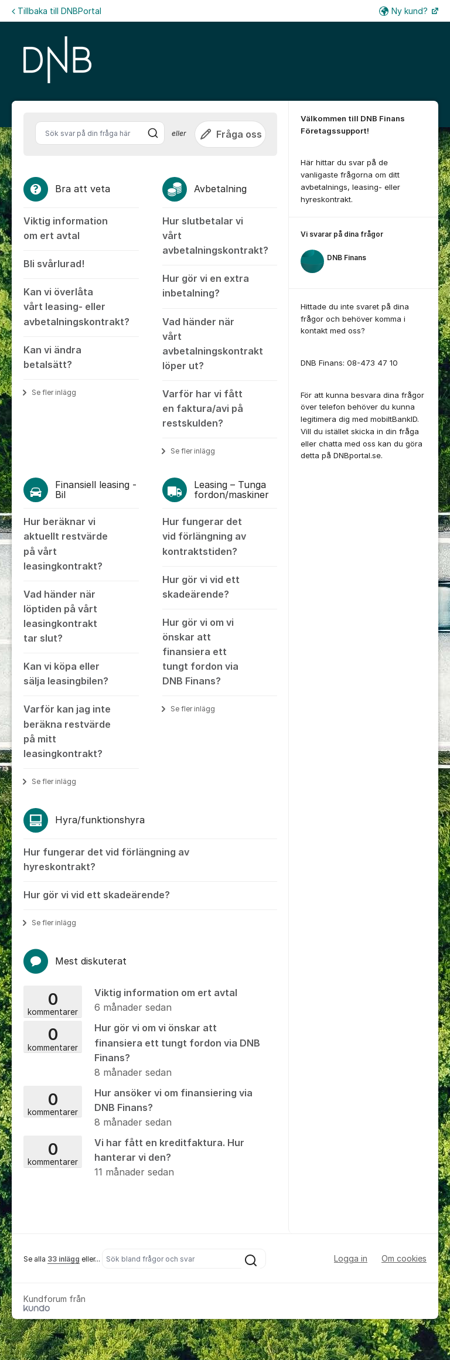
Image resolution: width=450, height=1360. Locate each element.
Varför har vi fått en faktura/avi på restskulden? (202, 408)
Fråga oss (230, 134)
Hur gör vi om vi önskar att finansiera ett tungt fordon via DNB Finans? (200, 651)
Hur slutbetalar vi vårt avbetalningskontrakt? (215, 235)
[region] (363, 253)
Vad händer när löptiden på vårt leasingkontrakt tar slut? (60, 616)
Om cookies (404, 1258)
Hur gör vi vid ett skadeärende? (201, 587)
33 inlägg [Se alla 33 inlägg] (63, 1259)
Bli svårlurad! (53, 264)
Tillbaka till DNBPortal (56, 11)
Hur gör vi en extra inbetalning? (205, 285)
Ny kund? (404, 11)
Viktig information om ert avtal (65, 228)
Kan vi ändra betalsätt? (52, 357)
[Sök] (153, 133)
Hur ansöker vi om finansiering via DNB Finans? (146, 1108)
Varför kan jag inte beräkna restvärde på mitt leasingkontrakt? (67, 731)
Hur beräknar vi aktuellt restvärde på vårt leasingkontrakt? (65, 543)
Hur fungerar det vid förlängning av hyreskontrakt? (106, 859)
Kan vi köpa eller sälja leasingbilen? (65, 673)
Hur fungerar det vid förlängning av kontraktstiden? (204, 536)
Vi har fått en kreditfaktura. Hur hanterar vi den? (146, 1158)
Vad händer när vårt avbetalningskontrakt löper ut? (212, 343)
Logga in (350, 1258)
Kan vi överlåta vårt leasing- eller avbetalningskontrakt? (76, 306)
